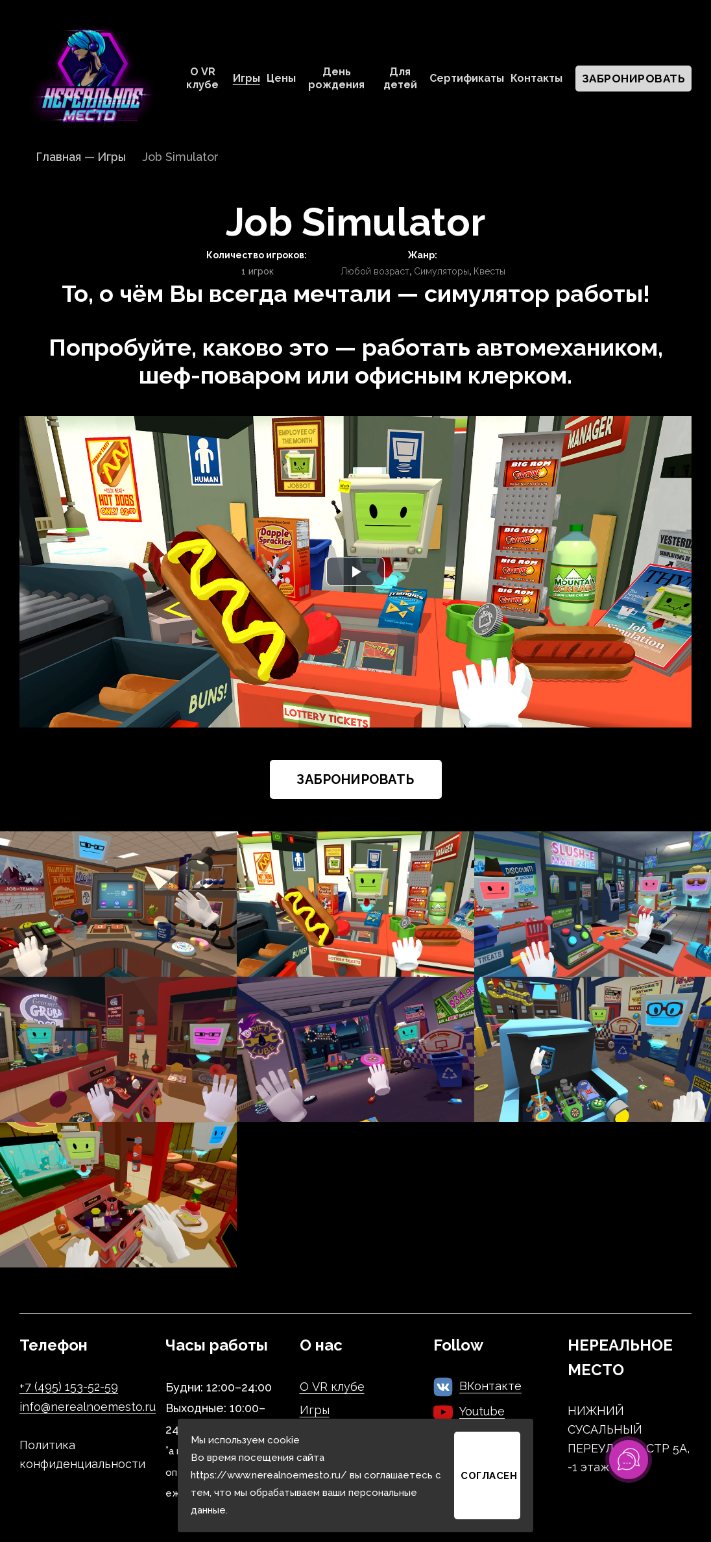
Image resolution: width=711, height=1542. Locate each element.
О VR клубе (202, 78)
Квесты (489, 271)
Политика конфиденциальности (82, 1454)
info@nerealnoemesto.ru (87, 1407)
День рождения (336, 78)
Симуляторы (441, 271)
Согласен (489, 1476)
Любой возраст (375, 271)
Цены (281, 78)
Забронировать (634, 78)
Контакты (536, 78)
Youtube (482, 1411)
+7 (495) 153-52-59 (68, 1386)
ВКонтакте (490, 1386)
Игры (246, 78)
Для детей (400, 78)
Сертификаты (466, 78)
